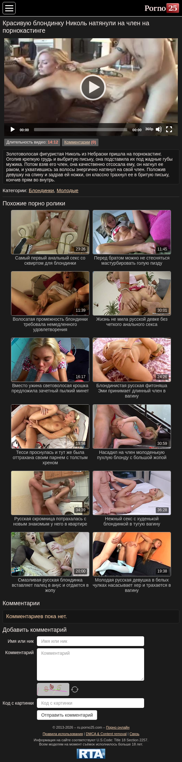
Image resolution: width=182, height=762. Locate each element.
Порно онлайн (117, 727)
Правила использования (63, 734)
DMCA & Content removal (106, 734)
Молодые (67, 190)
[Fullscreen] (169, 129)
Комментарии (77, 142)
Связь (134, 734)
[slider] (80, 129)
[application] (91, 87)
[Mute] (159, 129)
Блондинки (41, 190)
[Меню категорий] (9, 8)
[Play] (91, 87)
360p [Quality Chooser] (149, 129)
